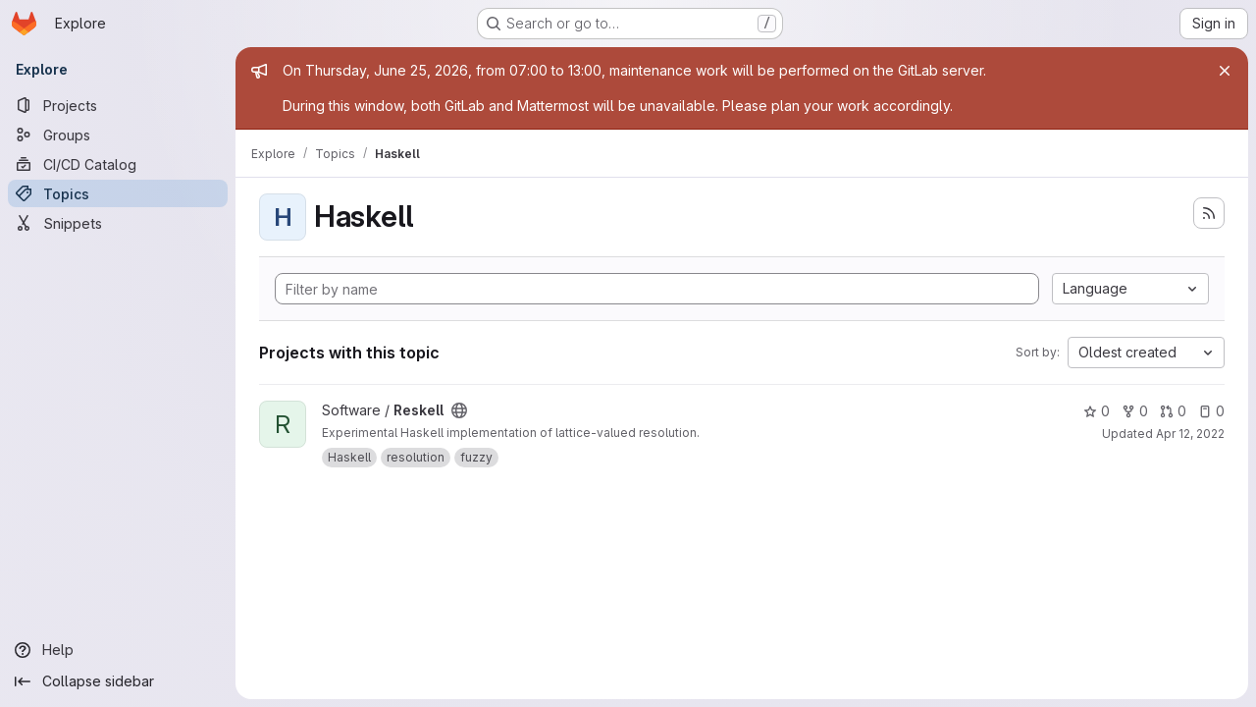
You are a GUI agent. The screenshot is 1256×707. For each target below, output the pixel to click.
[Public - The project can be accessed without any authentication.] (459, 410)
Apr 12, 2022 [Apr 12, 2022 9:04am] (1190, 433)
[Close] (1224, 70)
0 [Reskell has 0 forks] (1135, 411)
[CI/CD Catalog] (118, 164)
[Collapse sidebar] (118, 681)
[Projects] (118, 105)
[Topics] (118, 193)
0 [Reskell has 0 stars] (1096, 411)
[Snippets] (118, 223)
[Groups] (118, 134)
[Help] (118, 650)
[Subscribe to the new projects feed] (1209, 213)
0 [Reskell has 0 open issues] (1211, 411)
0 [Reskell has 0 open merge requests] (1173, 411)
